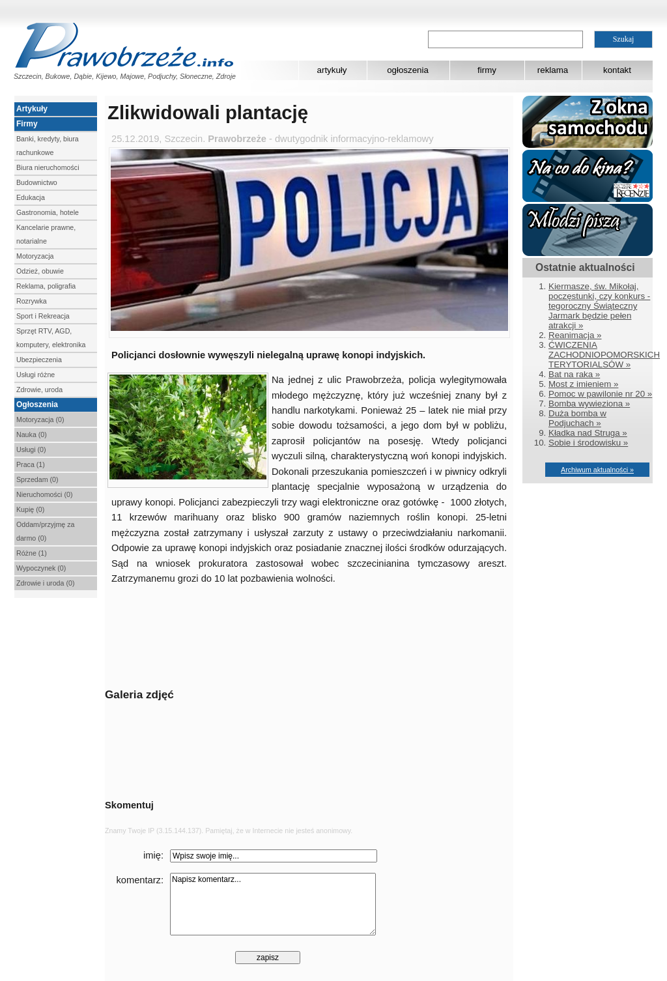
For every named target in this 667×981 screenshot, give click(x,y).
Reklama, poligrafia (46, 286)
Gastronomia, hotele (47, 212)
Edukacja (30, 197)
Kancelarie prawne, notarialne (46, 234)
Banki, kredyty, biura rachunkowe (47, 145)
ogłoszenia (408, 70)
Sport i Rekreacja (43, 316)
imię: (153, 855)
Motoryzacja (34, 256)
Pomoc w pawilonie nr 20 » (600, 394)
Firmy (27, 123)
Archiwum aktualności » (597, 470)
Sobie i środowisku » (588, 443)
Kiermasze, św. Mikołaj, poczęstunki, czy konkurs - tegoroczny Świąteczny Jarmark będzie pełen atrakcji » (599, 305)
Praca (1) (30, 464)
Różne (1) (31, 553)
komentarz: (140, 880)
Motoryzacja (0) (40, 419)
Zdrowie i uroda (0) (45, 583)
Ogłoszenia (37, 404)
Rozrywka (31, 301)
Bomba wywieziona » (589, 403)
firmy (486, 70)
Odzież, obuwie (40, 271)
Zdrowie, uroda (39, 389)
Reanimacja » (575, 335)
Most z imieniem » (583, 384)
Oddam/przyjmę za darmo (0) (45, 531)
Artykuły (32, 108)
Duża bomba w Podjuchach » (577, 418)
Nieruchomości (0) (44, 494)
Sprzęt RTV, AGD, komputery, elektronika (50, 337)
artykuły (332, 70)
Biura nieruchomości (47, 167)
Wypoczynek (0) (41, 568)
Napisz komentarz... (273, 904)
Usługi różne (35, 374)
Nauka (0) (31, 434)
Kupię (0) (30, 509)
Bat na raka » (574, 374)
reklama (552, 70)
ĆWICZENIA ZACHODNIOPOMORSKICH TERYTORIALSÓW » (604, 354)
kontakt (617, 70)
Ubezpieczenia (39, 359)
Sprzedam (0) (37, 479)
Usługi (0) (31, 449)
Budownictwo (36, 182)
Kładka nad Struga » (587, 433)
